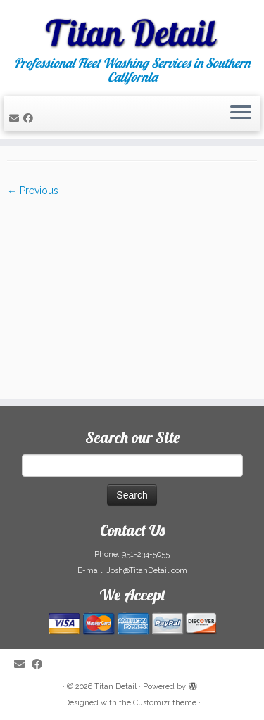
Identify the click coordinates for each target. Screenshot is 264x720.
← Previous (32, 190)
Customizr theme (164, 702)
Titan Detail (115, 686)
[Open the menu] (240, 113)
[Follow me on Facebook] (30, 118)
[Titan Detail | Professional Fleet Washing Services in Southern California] (132, 28)
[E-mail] (16, 118)
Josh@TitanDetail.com (145, 570)
